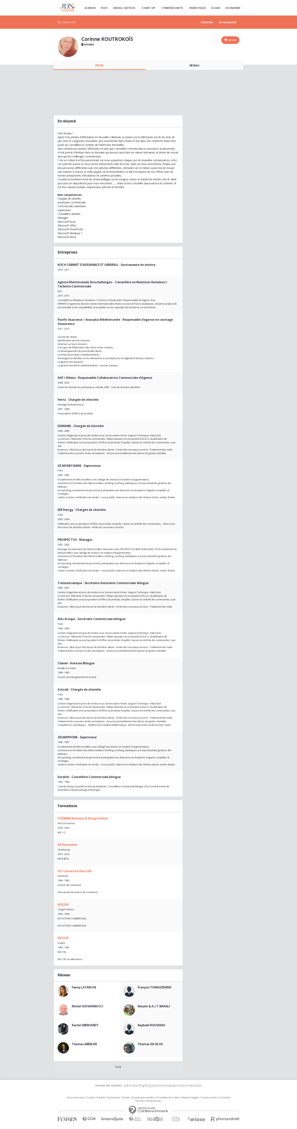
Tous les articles (209, 1097)
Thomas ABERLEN (84, 1044)
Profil (99, 65)
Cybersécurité (172, 8)
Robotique (197, 8)
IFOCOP (63, 905)
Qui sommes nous (75, 1097)
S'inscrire (207, 22)
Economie (233, 8)
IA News (90, 8)
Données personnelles (143, 1097)
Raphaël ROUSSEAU (151, 1025)
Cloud (215, 8)
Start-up (148, 8)
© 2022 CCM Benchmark (148, 1101)
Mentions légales (190, 1097)
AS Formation (67, 845)
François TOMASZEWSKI (154, 987)
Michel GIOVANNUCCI (87, 1006)
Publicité (101, 1097)
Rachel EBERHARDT (85, 1025)
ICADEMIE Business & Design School (83, 818)
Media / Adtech (124, 8)
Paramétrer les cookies (168, 1097)
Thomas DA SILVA (150, 1044)
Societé (126, 1097)
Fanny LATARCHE (84, 987)
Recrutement (113, 1097)
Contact (91, 1097)
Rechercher (69, 22)
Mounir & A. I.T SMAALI (154, 1006)
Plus (118, 1066)
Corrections (225, 1097)
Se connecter (228, 22)
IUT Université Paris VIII (74, 871)
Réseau (194, 65)
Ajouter (232, 40)
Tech (103, 8)
